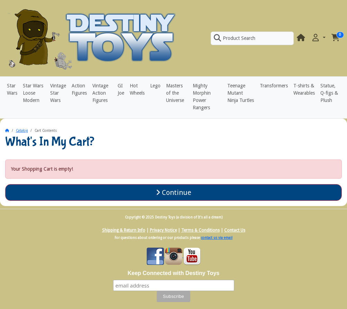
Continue (173, 192)
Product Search (234, 38)
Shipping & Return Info (123, 230)
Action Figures (79, 89)
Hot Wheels (137, 89)
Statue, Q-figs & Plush (329, 93)
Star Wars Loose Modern (33, 93)
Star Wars (12, 89)
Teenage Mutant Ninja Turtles (240, 93)
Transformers (274, 85)
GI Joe (121, 89)
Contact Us (234, 230)
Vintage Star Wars (58, 93)
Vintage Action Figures (100, 93)
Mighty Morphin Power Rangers (202, 96)
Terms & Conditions (200, 230)
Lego (155, 85)
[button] (318, 38)
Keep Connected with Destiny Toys (174, 273)
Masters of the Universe (175, 93)
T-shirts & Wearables (304, 89)
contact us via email (216, 238)
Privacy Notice (163, 230)
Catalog (22, 130)
